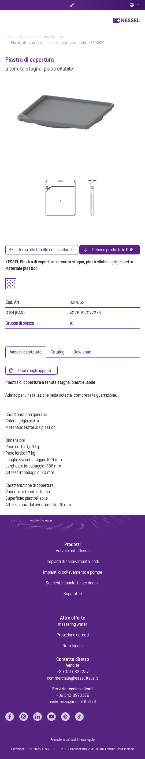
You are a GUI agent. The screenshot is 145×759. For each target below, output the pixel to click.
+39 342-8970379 (72, 695)
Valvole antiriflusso (73, 550)
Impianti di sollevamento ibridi (73, 561)
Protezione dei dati (73, 634)
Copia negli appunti (34, 370)
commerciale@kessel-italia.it (72, 678)
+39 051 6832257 (73, 671)
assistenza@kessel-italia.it (72, 701)
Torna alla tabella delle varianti (45, 249)
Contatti (72, 4)
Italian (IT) (134, 4)
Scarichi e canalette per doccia (72, 582)
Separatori (73, 593)
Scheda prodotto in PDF (112, 249)
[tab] (25, 352)
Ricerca (27, 4)
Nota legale (72, 645)
